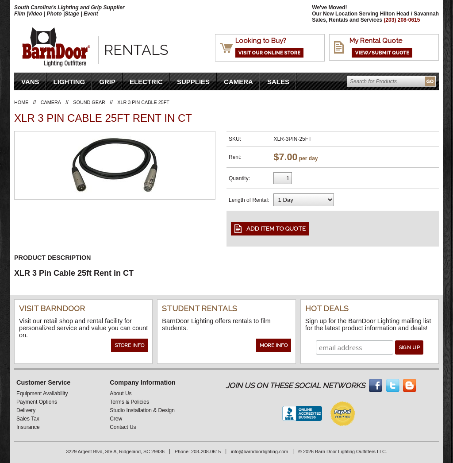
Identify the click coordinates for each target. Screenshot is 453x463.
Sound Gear (89, 102)
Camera (238, 81)
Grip (107, 81)
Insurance (28, 427)
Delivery (25, 410)
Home (21, 102)
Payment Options (36, 402)
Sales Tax (27, 419)
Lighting (69, 81)
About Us (120, 393)
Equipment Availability (42, 393)
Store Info (129, 345)
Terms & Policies (129, 402)
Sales (278, 81)
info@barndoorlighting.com (259, 451)
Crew (116, 419)
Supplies (193, 81)
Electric (146, 81)
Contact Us (123, 427)
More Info (274, 345)
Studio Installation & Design (142, 410)
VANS (30, 81)
